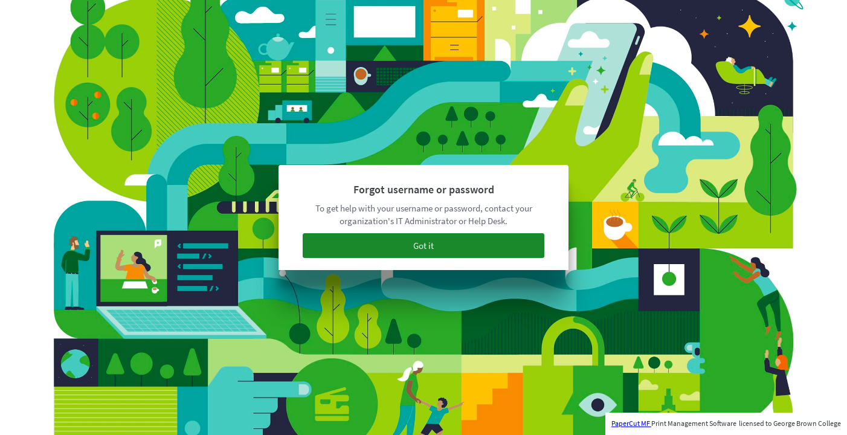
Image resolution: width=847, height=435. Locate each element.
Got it (423, 245)
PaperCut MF (631, 423)
